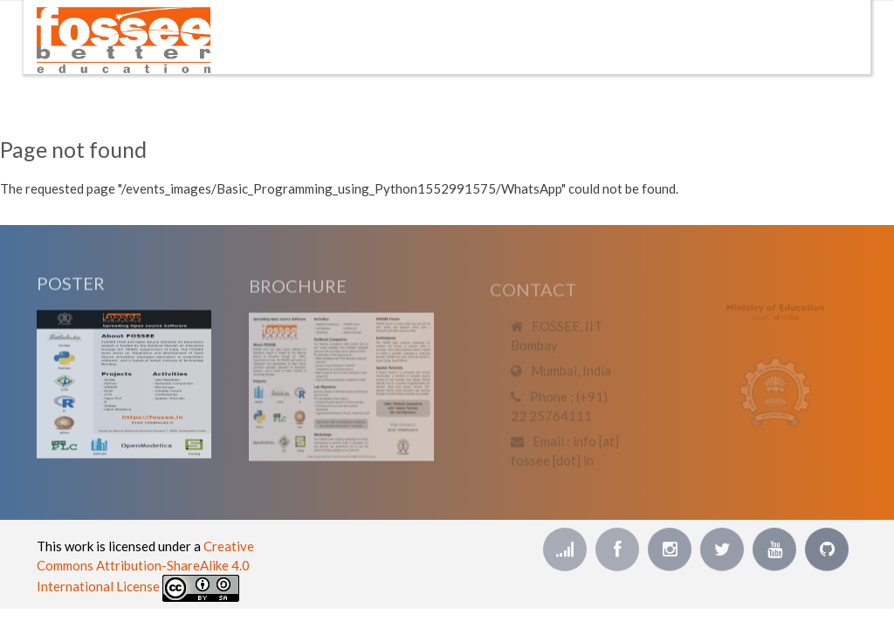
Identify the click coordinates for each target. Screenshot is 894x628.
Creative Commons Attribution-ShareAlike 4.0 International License (145, 566)
